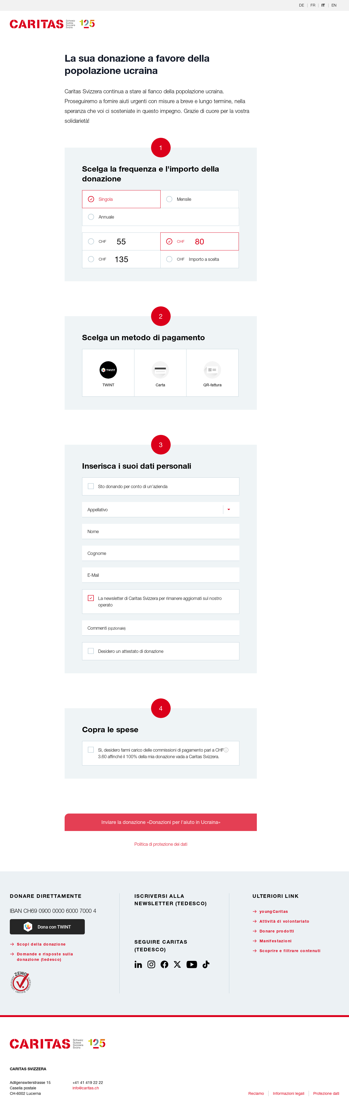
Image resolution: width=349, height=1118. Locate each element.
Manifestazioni (272, 941)
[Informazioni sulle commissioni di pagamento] (226, 750)
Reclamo (256, 1093)
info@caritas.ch (86, 1088)
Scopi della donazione (38, 944)
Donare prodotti (273, 931)
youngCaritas (270, 911)
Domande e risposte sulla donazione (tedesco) (41, 957)
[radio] (108, 373)
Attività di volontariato (281, 921)
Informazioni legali (288, 1093)
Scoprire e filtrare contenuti (286, 951)
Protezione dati (326, 1093)
